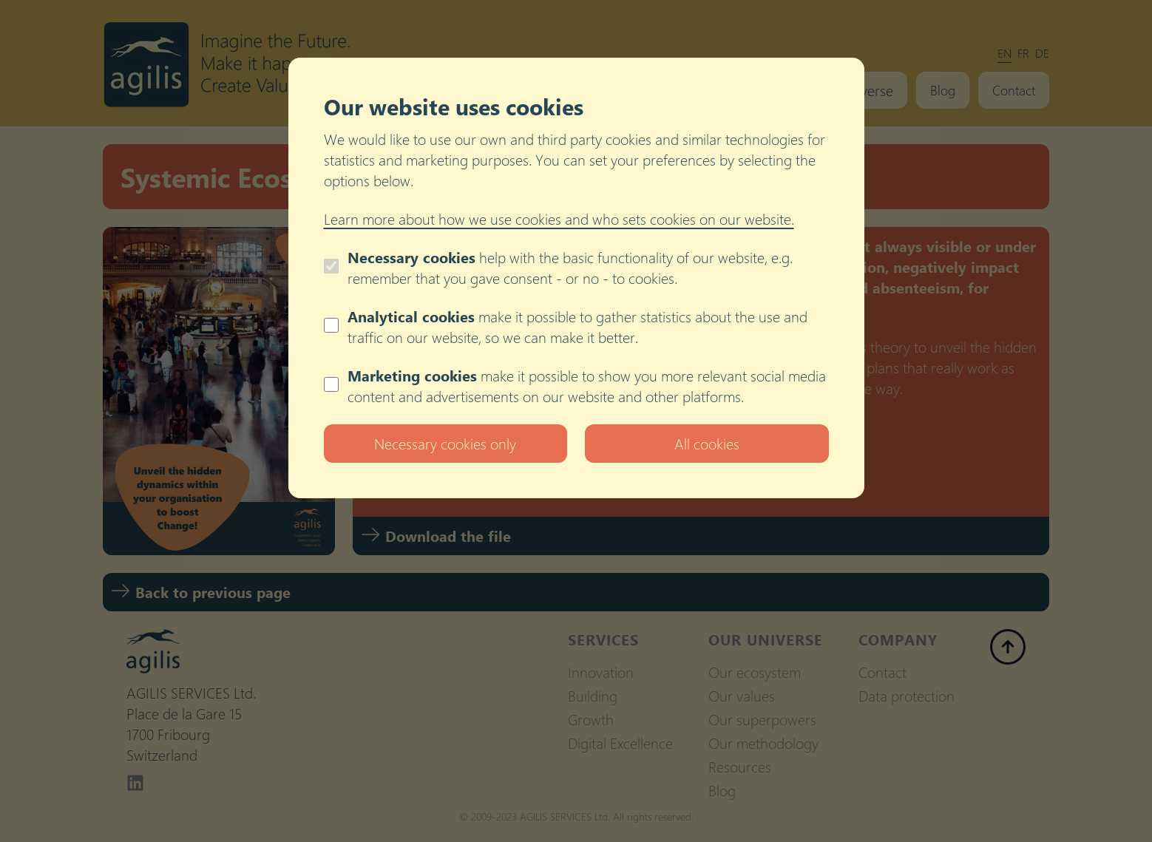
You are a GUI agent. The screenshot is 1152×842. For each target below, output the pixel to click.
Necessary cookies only (445, 443)
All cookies (706, 443)
